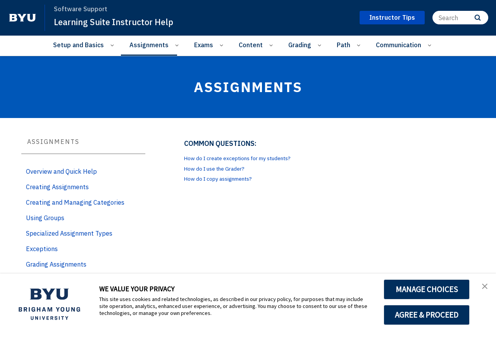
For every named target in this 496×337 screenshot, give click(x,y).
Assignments (149, 45)
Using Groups (45, 218)
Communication (398, 45)
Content (251, 45)
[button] (483, 287)
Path (343, 45)
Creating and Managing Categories (75, 202)
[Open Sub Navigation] (113, 45)
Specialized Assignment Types (69, 233)
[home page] (22, 18)
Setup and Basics (78, 45)
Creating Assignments (57, 187)
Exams (203, 45)
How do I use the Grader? (220, 168)
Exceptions (42, 249)
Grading (299, 45)
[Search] (460, 17)
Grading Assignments (56, 264)
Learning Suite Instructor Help (119, 21)
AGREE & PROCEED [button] (426, 315)
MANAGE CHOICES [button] (427, 289)
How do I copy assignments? (225, 178)
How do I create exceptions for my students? (248, 158)
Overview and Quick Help (61, 171)
